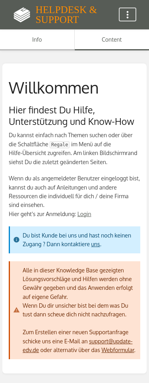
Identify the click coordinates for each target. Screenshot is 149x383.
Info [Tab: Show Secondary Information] (37, 39)
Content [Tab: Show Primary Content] (112, 39)
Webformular (117, 350)
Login (84, 214)
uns (95, 244)
